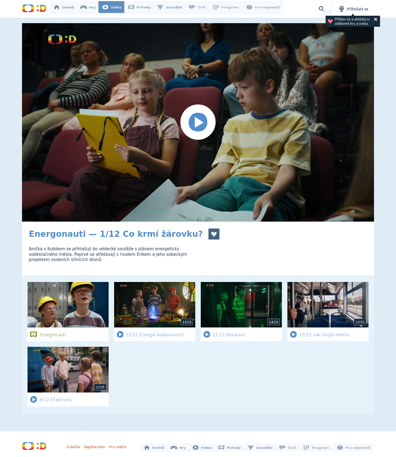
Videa (114, 9)
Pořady (142, 9)
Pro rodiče (119, 445)
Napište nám (96, 445)
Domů (66, 9)
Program (227, 9)
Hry (90, 9)
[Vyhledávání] (321, 9)
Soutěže (172, 9)
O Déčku (75, 445)
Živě (199, 9)
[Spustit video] (198, 122)
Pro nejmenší (263, 9)
